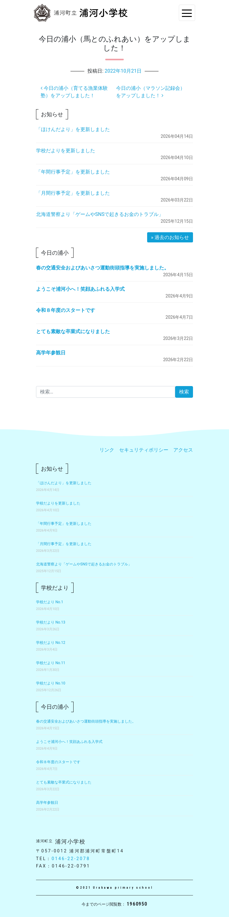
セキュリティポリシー (143, 450)
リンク (106, 450)
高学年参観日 (51, 353)
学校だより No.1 (49, 602)
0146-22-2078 (71, 858)
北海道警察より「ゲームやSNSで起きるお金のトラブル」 (99, 214)
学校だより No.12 (50, 642)
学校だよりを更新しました (65, 150)
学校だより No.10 (50, 683)
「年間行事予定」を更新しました (73, 172)
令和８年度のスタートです (65, 310)
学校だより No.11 (50, 663)
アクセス (183, 450)
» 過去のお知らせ (170, 237)
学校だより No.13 (50, 622)
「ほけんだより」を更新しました (73, 129)
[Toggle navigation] (187, 13)
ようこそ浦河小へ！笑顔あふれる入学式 (80, 289)
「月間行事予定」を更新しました (73, 193)
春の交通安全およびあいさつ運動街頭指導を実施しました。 (102, 268)
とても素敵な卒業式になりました (73, 331)
